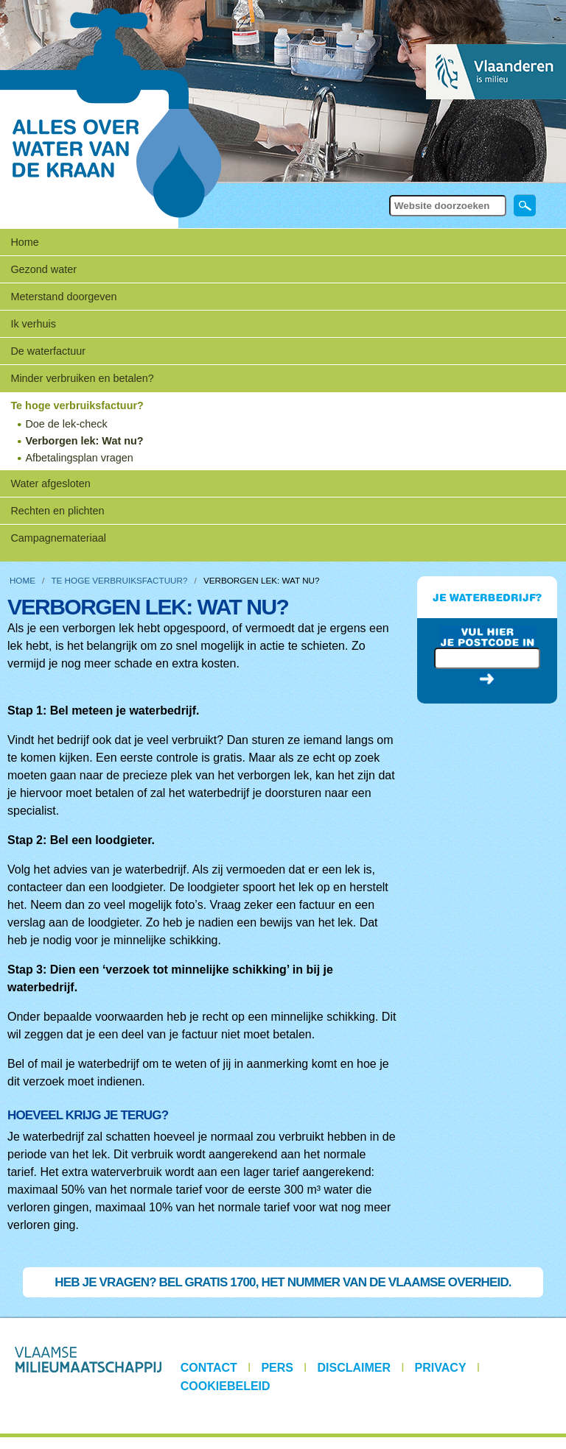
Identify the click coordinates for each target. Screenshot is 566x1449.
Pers (277, 1367)
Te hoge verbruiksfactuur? (119, 580)
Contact (209, 1367)
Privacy (441, 1367)
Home (24, 242)
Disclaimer (354, 1367)
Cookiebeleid (225, 1386)
